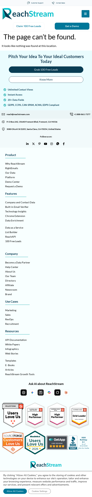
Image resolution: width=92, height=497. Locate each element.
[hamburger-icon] (85, 13)
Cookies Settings (39, 491)
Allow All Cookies (15, 491)
